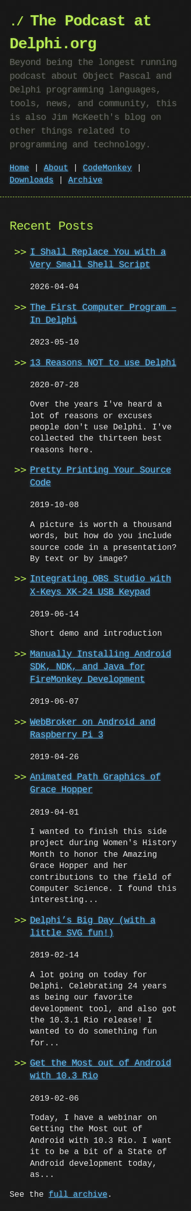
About (56, 168)
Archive (85, 180)
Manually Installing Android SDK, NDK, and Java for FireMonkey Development (100, 667)
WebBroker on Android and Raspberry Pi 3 (92, 728)
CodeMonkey (107, 168)
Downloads (31, 180)
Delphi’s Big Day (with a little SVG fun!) (92, 926)
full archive (78, 1194)
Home (19, 168)
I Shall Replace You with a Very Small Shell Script (98, 258)
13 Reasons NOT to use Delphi (103, 363)
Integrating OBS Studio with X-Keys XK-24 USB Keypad (100, 585)
